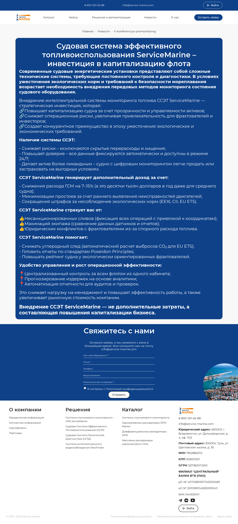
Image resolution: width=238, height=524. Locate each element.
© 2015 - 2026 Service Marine (23, 516)
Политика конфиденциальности (131, 516)
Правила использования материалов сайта (184, 516)
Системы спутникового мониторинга (145, 417)
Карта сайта (224, 516)
